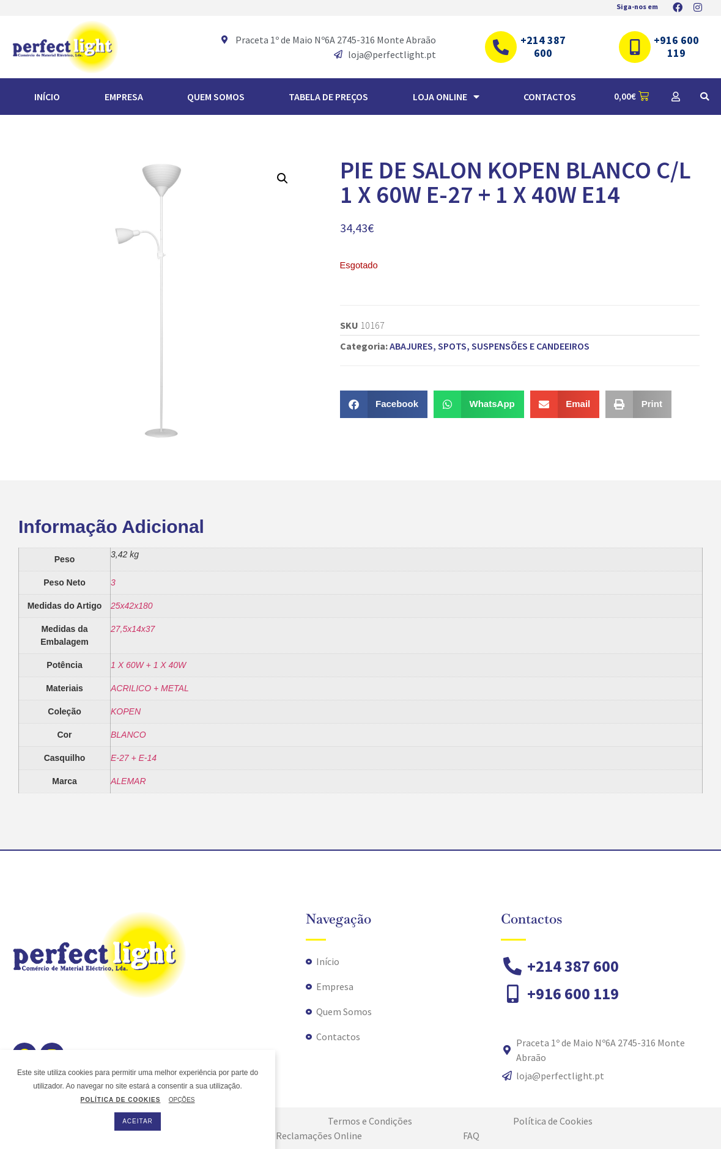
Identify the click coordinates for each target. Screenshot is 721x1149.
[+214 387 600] (501, 47)
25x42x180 (132, 606)
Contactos (549, 96)
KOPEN (126, 711)
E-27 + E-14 (134, 758)
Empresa (124, 96)
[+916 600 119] (635, 47)
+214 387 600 (543, 47)
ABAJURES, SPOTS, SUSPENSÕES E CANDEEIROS (490, 346)
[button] (704, 96)
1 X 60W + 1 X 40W (148, 665)
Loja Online (446, 97)
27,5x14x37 (133, 629)
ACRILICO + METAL (150, 688)
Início (47, 96)
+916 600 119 (676, 47)
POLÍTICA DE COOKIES (120, 1100)
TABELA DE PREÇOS (328, 96)
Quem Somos (216, 96)
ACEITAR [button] (137, 1121)
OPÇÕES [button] (182, 1099)
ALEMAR (128, 781)
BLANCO (128, 735)
